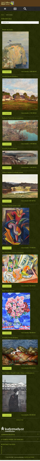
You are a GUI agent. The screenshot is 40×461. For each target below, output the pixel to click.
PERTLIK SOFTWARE (29, 457)
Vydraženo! (6, 71)
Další (22, 419)
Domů (2, 14)
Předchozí (18, 419)
